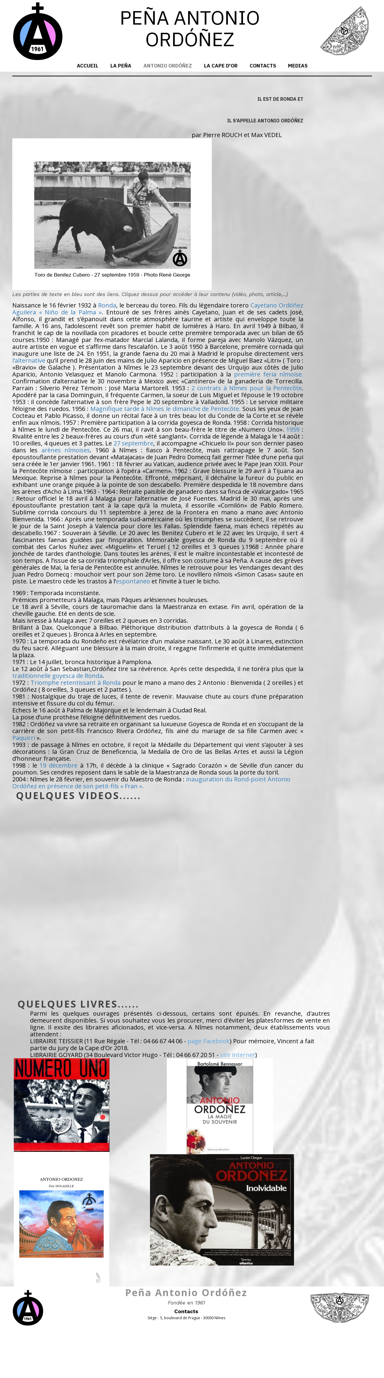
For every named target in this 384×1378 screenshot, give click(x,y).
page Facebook (209, 1041)
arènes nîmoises (65, 450)
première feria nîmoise (268, 374)
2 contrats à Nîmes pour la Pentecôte (246, 388)
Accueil (87, 65)
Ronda (107, 305)
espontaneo (133, 581)
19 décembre (58, 765)
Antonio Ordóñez (167, 65)
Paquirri (23, 738)
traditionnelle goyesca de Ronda (57, 676)
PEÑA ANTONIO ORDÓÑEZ (190, 28)
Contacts (263, 65)
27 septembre (133, 443)
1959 (292, 429)
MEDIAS (298, 65)
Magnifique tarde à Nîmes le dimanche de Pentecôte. (165, 409)
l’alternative (28, 360)
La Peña (120, 65)
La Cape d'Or (221, 65)
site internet (237, 1055)
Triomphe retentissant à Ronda (76, 683)
